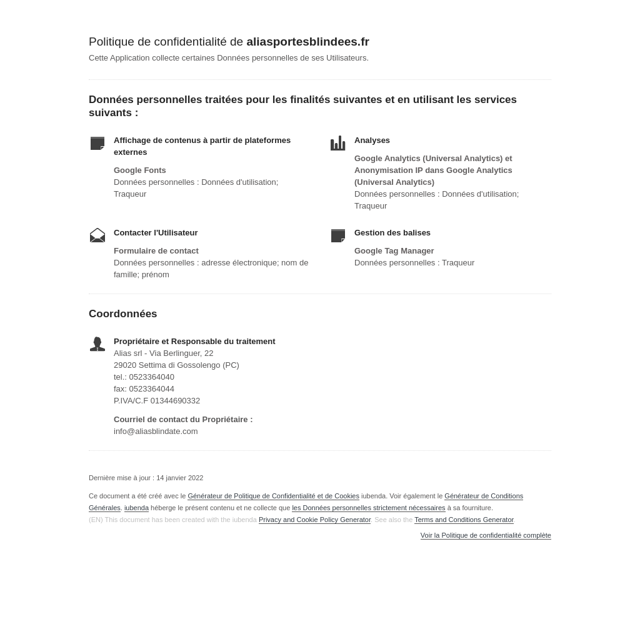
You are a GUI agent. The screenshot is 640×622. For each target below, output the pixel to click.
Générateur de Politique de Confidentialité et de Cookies (273, 496)
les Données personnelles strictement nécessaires (368, 507)
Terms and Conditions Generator (463, 519)
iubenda (136, 507)
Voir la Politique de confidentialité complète (486, 535)
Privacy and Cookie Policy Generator (315, 519)
